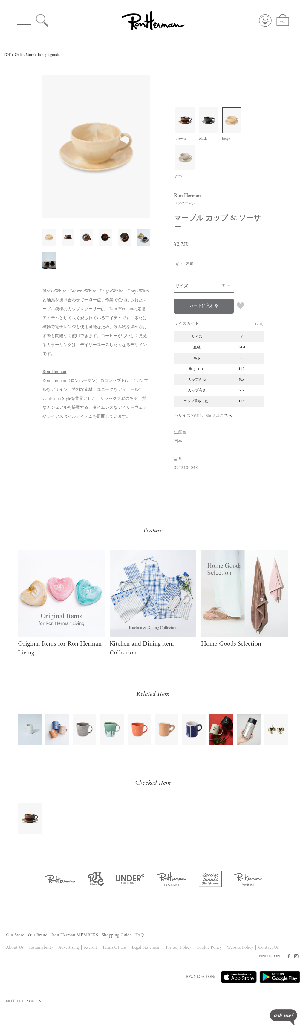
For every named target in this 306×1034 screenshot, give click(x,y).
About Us (14, 947)
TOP (7, 55)
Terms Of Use (114, 947)
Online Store (24, 55)
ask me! (283, 1017)
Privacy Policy (178, 947)
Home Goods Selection (231, 644)
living (42, 55)
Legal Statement (146, 947)
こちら (226, 416)
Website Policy (240, 947)
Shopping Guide (116, 935)
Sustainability (40, 947)
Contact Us (268, 947)
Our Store (15, 935)
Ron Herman (54, 372)
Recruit (90, 947)
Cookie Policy (209, 947)
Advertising (68, 947)
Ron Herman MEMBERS (74, 935)
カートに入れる (203, 306)
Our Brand (38, 935)
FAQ (139, 935)
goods (55, 55)
